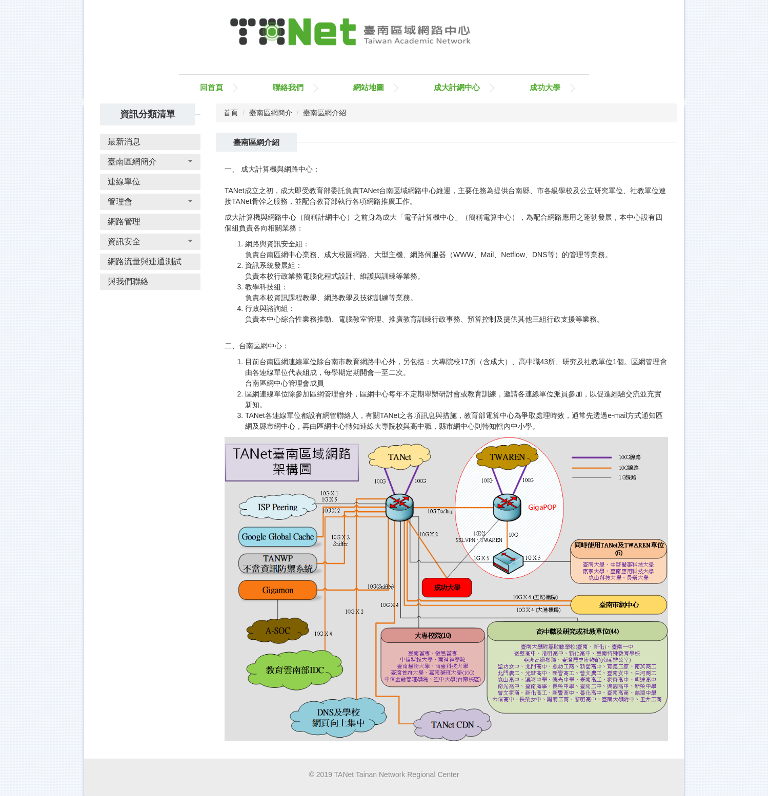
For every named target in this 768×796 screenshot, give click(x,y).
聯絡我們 (288, 87)
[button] (150, 162)
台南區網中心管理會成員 (284, 383)
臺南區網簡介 (270, 113)
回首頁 (211, 87)
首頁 (231, 113)
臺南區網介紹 (324, 113)
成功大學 (545, 87)
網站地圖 (368, 87)
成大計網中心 (457, 87)
